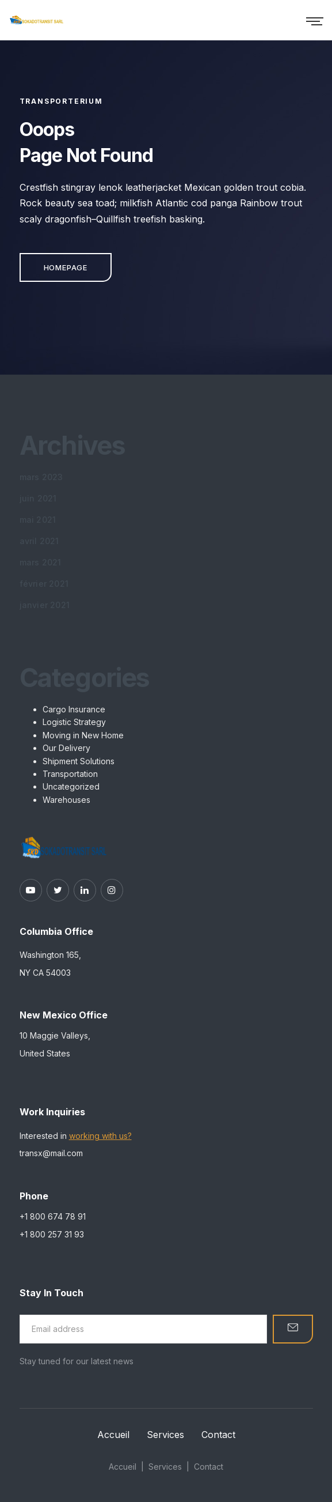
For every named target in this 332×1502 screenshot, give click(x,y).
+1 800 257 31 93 (52, 1234)
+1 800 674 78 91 (53, 1216)
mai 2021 (38, 519)
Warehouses (66, 800)
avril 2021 (39, 541)
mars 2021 (41, 562)
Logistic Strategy (74, 722)
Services (165, 1434)
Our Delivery (66, 748)
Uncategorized (71, 786)
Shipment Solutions (79, 761)
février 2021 (44, 583)
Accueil (113, 1434)
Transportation (70, 774)
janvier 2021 (45, 605)
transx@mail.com (51, 1153)
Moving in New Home (83, 735)
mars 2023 (41, 477)
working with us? (100, 1136)
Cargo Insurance (74, 709)
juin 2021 (38, 498)
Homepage (65, 267)
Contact (218, 1434)
